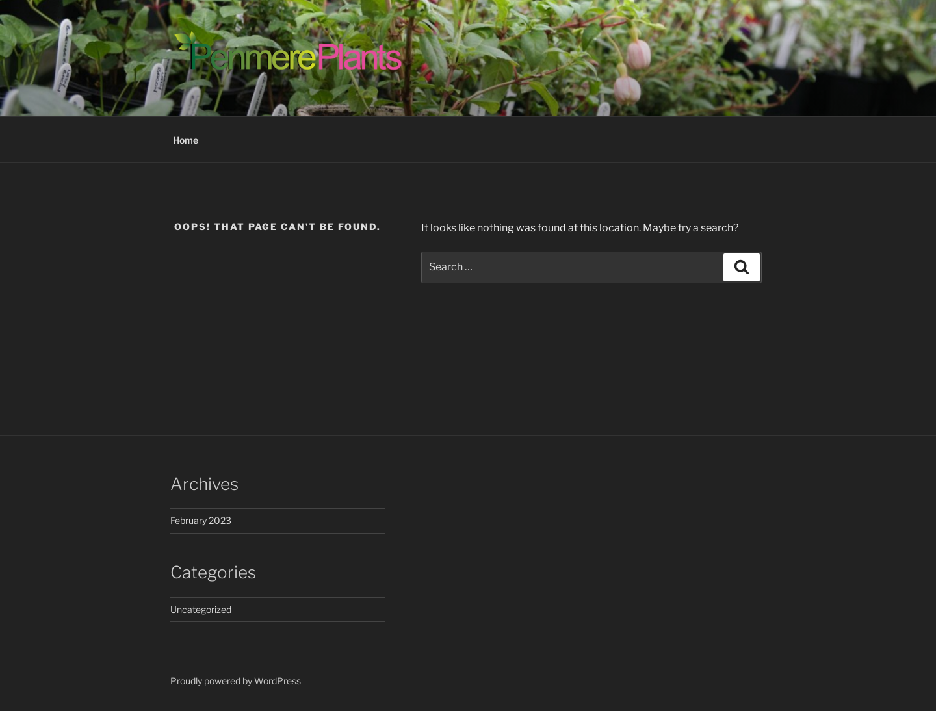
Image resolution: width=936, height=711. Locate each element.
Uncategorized (200, 609)
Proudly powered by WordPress (235, 680)
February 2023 (200, 520)
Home (185, 140)
